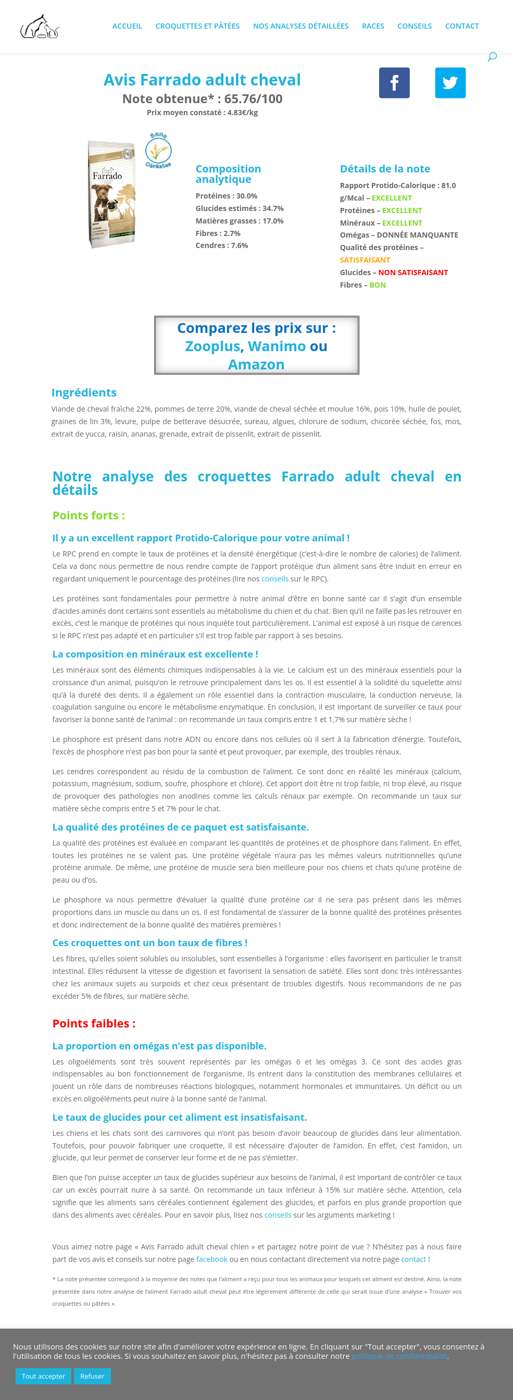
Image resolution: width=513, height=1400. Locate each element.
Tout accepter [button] (43, 1376)
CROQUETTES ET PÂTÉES (198, 26)
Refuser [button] (92, 1376)
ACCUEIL (127, 26)
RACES (373, 26)
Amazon (256, 364)
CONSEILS (414, 26)
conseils (275, 579)
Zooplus (213, 345)
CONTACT (462, 26)
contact (414, 1259)
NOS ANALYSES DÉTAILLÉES (301, 26)
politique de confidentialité (399, 1356)
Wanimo (277, 345)
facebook (212, 1259)
